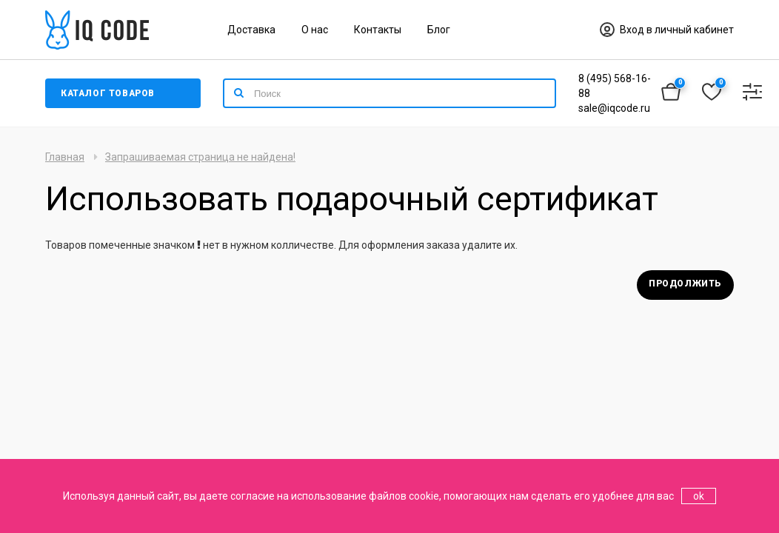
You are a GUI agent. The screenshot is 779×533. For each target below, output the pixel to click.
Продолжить (685, 283)
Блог (438, 30)
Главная (64, 157)
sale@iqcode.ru (614, 108)
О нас (314, 30)
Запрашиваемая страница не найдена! (200, 157)
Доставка (251, 30)
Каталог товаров (108, 93)
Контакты (377, 30)
